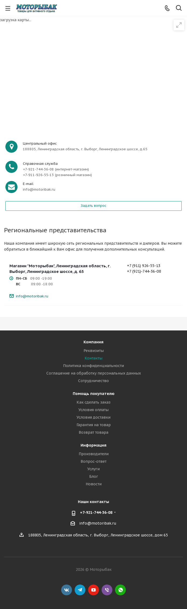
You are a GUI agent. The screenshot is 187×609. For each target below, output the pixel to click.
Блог (93, 476)
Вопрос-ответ (93, 461)
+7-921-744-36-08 (96, 512)
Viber (107, 590)
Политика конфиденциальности (93, 365)
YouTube (93, 590)
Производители (94, 453)
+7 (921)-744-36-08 (144, 271)
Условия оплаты (93, 409)
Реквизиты (94, 350)
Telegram (80, 590)
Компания (93, 342)
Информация (93, 445)
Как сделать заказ (93, 402)
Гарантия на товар (94, 424)
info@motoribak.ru (32, 296)
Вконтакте (66, 590)
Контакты (93, 358)
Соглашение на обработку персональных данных (93, 373)
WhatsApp (120, 590)
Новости (94, 484)
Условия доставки (93, 417)
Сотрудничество (93, 380)
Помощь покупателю (94, 393)
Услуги (93, 468)
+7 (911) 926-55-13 (143, 265)
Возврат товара (93, 432)
